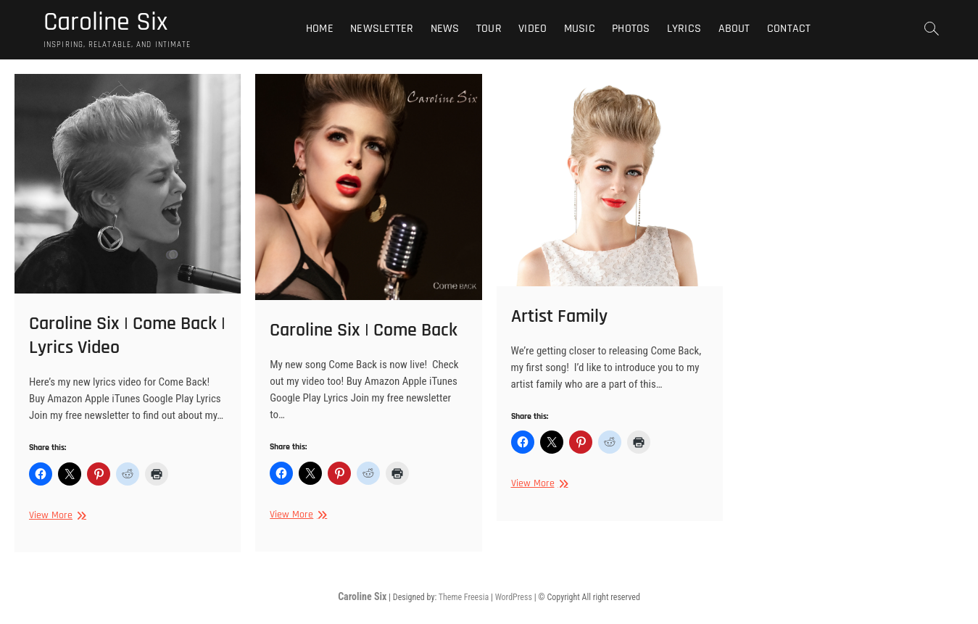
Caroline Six (105, 22)
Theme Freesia (464, 597)
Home (319, 28)
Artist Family (559, 316)
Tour (489, 28)
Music (579, 28)
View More (56, 515)
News (445, 28)
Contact (789, 28)
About (734, 28)
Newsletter (381, 28)
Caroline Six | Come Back (363, 330)
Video (532, 28)
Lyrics (684, 28)
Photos (631, 28)
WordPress (513, 597)
